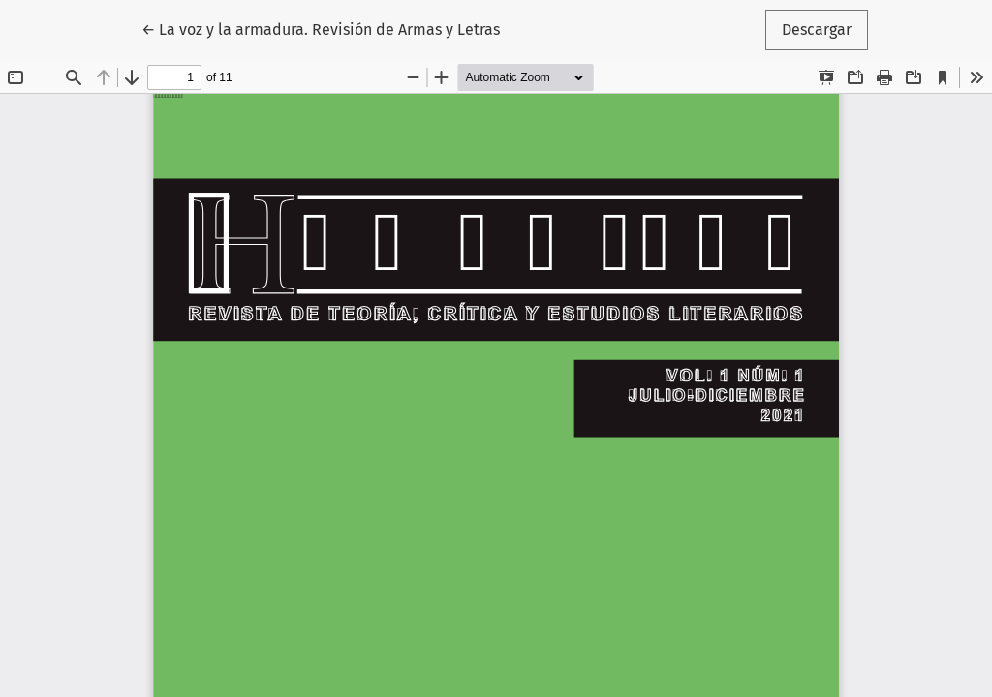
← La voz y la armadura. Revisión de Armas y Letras (320, 28)
